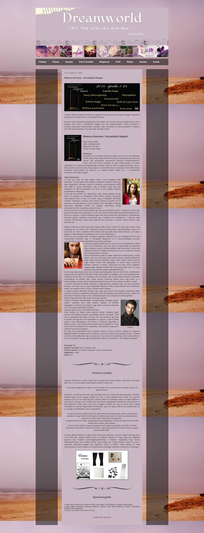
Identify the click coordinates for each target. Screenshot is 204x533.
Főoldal (42, 62)
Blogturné (104, 62)
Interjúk (69, 62)
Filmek (55, 62)
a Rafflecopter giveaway (102, 517)
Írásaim (143, 62)
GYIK (118, 62)
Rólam (130, 62)
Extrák (156, 62)
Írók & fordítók (86, 62)
